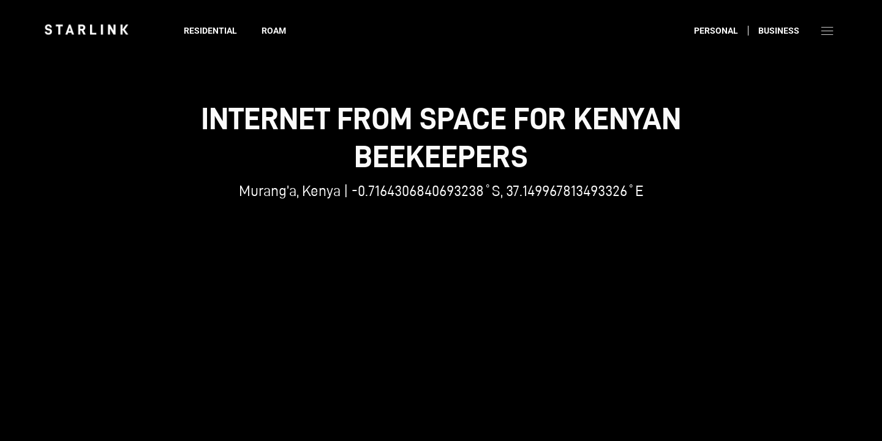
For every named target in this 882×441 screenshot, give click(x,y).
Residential (210, 31)
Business (778, 31)
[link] (86, 29)
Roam (274, 31)
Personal (716, 31)
